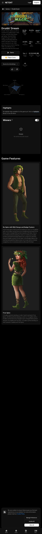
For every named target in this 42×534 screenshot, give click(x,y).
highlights (36, 111)
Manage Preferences (31, 517)
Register (36, 2)
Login (29, 2)
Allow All (31, 525)
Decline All (31, 521)
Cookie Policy (20, 514)
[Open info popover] (12, 120)
